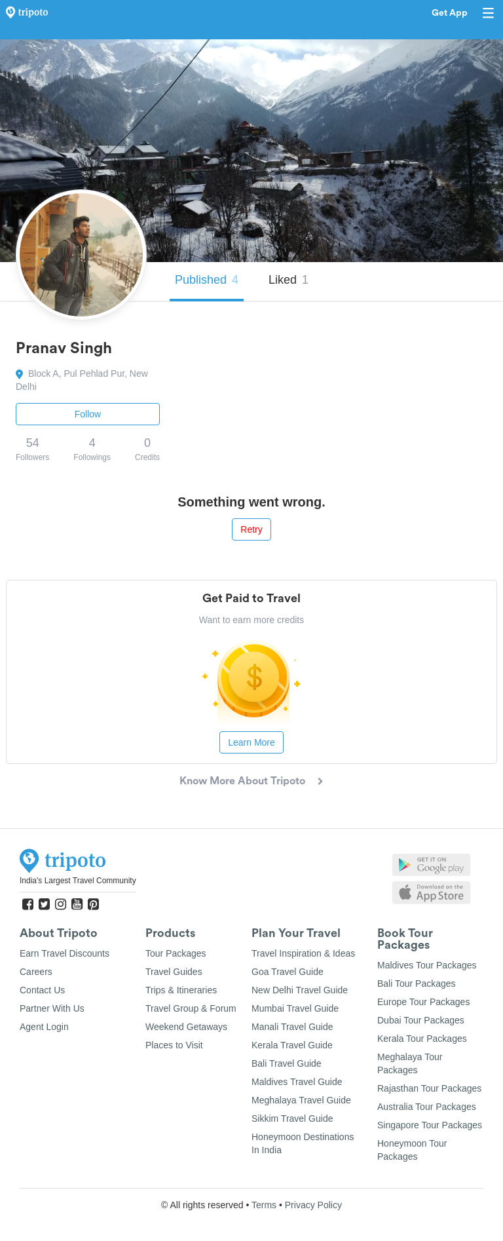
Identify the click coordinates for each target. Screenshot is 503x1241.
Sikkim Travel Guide (292, 1118)
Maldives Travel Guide (297, 1082)
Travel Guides (173, 971)
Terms (264, 1205)
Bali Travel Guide (287, 1063)
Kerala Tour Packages (422, 1038)
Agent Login (44, 1026)
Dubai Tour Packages (420, 1020)
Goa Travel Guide (288, 971)
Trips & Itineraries (181, 990)
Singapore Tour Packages (429, 1125)
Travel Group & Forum (190, 1008)
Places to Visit (174, 1045)
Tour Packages (175, 953)
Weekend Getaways (186, 1026)
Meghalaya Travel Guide (301, 1100)
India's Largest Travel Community (78, 880)
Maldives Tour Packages (426, 965)
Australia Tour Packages (426, 1106)
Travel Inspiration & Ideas (303, 953)
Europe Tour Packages (423, 1002)
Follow (88, 414)
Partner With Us (52, 1008)
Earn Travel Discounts (64, 953)
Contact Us (42, 990)
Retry (251, 529)
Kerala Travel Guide (292, 1045)
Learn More (251, 742)
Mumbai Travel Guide (295, 1008)
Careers (36, 971)
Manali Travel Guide (292, 1026)
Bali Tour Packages (416, 983)
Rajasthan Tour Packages (429, 1088)
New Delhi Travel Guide (300, 990)
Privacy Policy (313, 1205)
